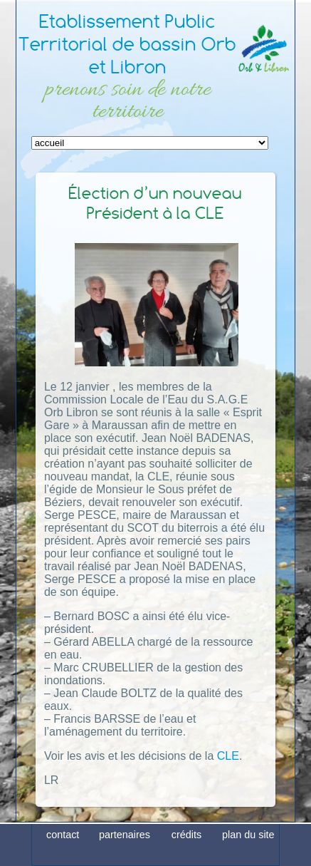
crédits (186, 854)
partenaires (124, 854)
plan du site (248, 854)
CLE (228, 756)
